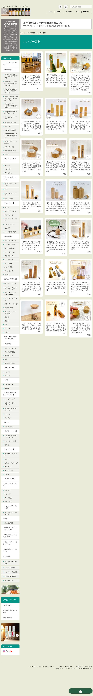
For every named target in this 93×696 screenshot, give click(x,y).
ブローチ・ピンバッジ (10, 470)
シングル (7, 173)
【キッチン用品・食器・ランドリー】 (9, 408)
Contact (86, 11)
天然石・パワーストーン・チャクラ (10, 452)
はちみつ (7, 402)
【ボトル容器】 (31, 32)
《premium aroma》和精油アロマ (10, 115)
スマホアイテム (9, 377)
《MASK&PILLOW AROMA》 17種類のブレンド (10, 93)
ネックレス (8, 484)
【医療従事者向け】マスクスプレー (9, 546)
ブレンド (7, 177)
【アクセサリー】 (8, 465)
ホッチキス (8, 342)
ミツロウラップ (9, 413)
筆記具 (6, 331)
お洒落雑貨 (6, 574)
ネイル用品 (8, 519)
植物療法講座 (8, 541)
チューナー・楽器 (10, 457)
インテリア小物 (9, 366)
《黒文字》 (8, 132)
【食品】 (6, 394)
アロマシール (8, 223)
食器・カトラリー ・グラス (10, 418)
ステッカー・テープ (10, 317)
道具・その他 (8, 207)
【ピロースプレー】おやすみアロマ (9, 561)
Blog (78, 11)
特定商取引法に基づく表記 (9, 630)
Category (68, 11)
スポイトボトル (9, 256)
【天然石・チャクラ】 (8, 446)
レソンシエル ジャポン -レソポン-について (41, 683)
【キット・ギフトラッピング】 (9, 525)
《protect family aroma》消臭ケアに (10, 143)
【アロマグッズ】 (8, 211)
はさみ (6, 335)
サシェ (6, 215)
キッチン (7, 428)
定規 (5, 338)
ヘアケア (7, 512)
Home (51, 11)
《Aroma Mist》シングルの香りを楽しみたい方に (10, 101)
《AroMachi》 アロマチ (9, 122)
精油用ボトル (8, 264)
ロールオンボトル (10, 249)
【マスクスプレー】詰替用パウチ (9, 554)
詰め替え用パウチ (10, 159)
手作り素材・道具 (10, 240)
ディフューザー (9, 232)
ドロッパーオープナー (10, 228)
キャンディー (8, 398)
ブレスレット (8, 488)
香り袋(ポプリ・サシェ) (9, 193)
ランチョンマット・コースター (9, 423)
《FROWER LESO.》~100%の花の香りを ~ (10, 77)
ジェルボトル (8, 279)
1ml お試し (8, 181)
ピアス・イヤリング (10, 480)
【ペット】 (6, 436)
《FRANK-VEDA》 (9, 128)
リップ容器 (8, 271)
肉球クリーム (8, 441)
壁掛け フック (8, 369)
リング (6, 475)
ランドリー (8, 432)
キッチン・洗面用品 (10, 589)
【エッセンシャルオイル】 (9, 168)
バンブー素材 (8, 275)
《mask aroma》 (9, 137)
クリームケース (9, 260)
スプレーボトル (9, 253)
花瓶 (5, 373)
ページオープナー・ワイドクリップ (10, 299)
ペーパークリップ (10, 293)
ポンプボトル (8, 267)
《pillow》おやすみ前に (10, 150)
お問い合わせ (7, 636)
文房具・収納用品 (10, 594)
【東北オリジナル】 (9, 496)
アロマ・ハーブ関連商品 (10, 580)
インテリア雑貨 (9, 584)
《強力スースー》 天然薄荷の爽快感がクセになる (10, 108)
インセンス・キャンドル (10, 202)
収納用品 (7, 236)
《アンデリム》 (9, 155)
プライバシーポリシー (65, 683)
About (59, 11)
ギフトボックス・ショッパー (10, 531)
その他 (6, 162)
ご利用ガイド (7, 623)
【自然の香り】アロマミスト (9, 568)
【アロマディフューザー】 (9, 64)
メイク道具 (8, 516)
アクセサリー (8, 598)
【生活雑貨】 (7, 357)
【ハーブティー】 (8, 381)
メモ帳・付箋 (8, 322)
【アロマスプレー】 (9, 70)
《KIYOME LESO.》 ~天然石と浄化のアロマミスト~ (10, 85)
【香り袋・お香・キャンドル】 (9, 186)
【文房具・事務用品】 (8, 288)
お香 (5, 197)
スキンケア (8, 508)
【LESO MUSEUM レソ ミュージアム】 (10, 351)
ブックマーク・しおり (10, 311)
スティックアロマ (10, 219)
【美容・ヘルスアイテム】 (9, 503)
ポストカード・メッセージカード (10, 305)
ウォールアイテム (10, 362)
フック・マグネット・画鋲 (10, 326)
